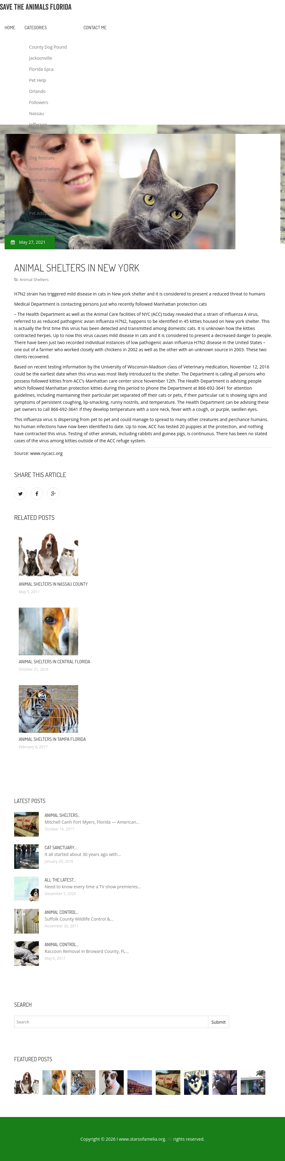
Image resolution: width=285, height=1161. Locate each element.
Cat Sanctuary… (61, 847)
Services (37, 147)
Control (36, 191)
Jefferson (38, 124)
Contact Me (94, 27)
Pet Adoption (42, 213)
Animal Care (41, 202)
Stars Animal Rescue (49, 235)
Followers (38, 102)
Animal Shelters (45, 169)
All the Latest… (60, 880)
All (169, 1139)
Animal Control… (62, 912)
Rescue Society (44, 224)
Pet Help (37, 80)
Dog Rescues (42, 158)
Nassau (36, 113)
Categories (36, 27)
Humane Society (45, 180)
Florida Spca (41, 69)
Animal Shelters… (62, 815)
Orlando (37, 91)
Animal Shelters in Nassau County (53, 584)
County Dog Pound (48, 47)
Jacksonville (40, 58)
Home (10, 27)
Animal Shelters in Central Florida (54, 662)
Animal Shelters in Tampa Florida (52, 739)
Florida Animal (43, 136)
